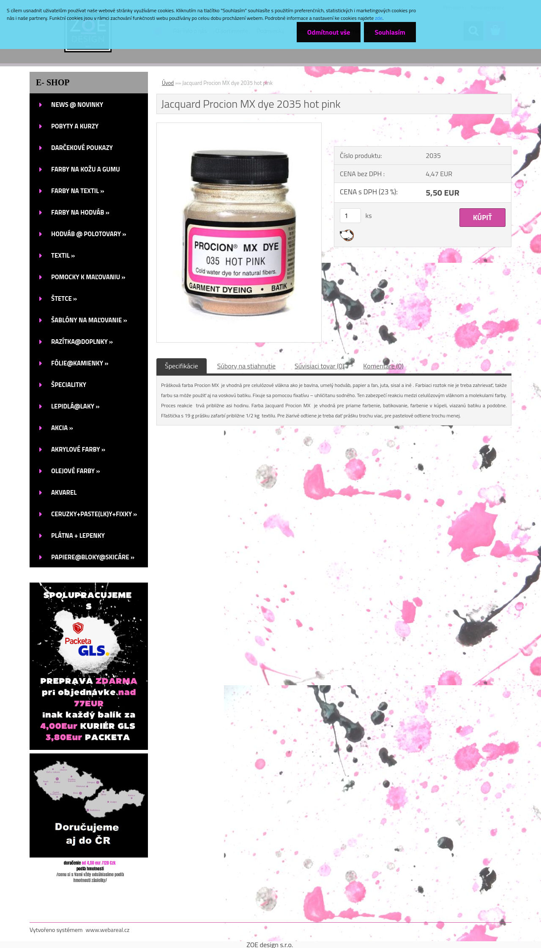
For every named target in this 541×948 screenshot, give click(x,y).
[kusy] (350, 215)
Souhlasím (389, 32)
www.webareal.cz (108, 929)
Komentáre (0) (383, 366)
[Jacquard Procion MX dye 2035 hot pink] (239, 126)
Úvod (168, 83)
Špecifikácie (181, 366)
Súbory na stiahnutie (246, 366)
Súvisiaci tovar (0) (319, 366)
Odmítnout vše (328, 32)
